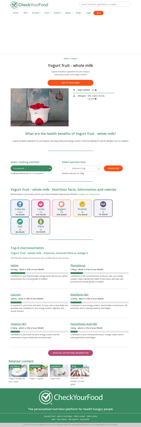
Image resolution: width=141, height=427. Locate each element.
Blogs (78, 13)
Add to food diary (71, 83)
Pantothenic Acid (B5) (83, 324)
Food (46, 13)
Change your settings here (89, 194)
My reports (74, 419)
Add (25, 13)
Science (57, 13)
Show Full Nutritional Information (70, 353)
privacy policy (34, 424)
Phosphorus (77, 265)
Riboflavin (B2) (79, 294)
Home (15, 13)
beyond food (49, 416)
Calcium (16, 294)
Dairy (66, 58)
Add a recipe (79, 416)
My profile (84, 419)
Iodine (14, 265)
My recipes (62, 419)
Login (88, 13)
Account (35, 13)
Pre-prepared (18, 168)
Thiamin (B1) (18, 324)
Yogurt (74, 58)
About (68, 13)
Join (98, 13)
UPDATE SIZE (113, 168)
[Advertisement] (70, 35)
